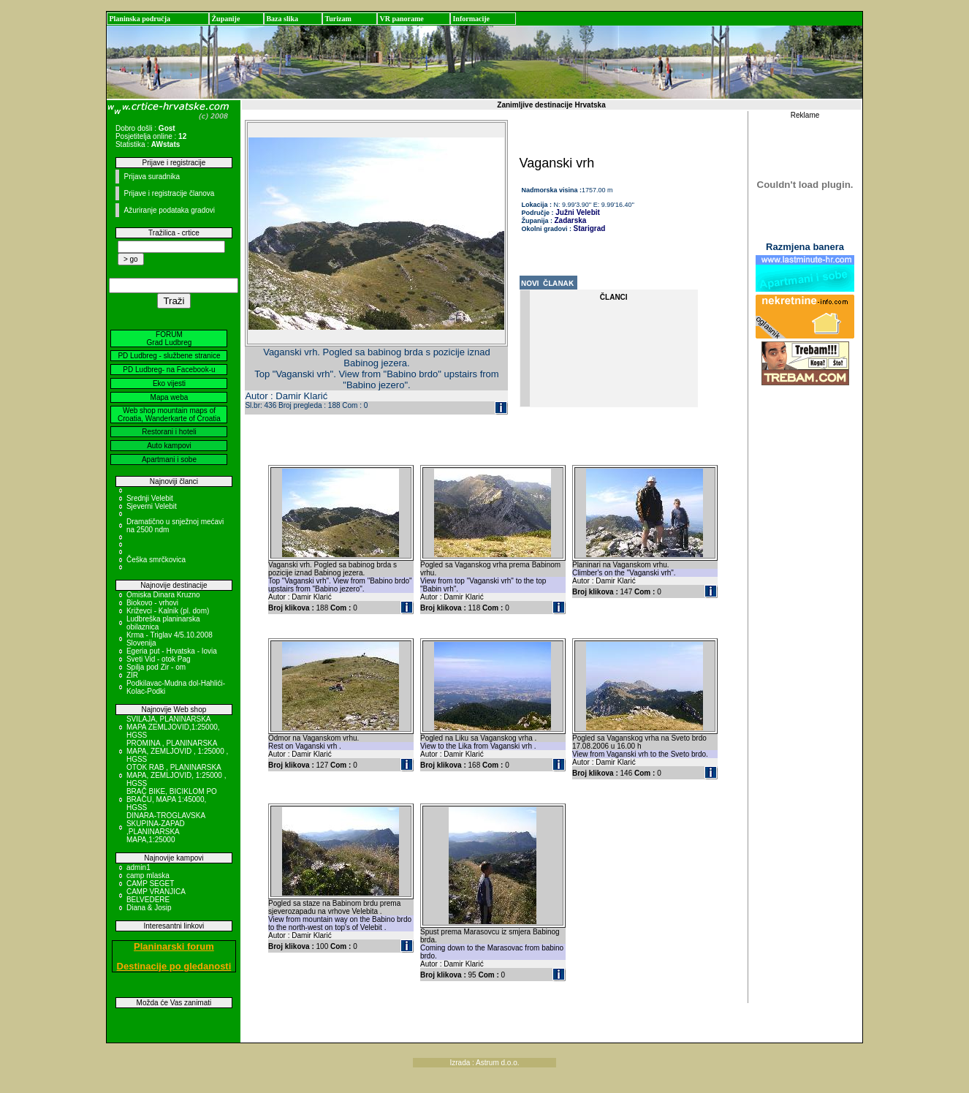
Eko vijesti (169, 383)
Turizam (337, 19)
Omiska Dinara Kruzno (163, 595)
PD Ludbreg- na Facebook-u (169, 370)
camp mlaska (148, 875)
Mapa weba (170, 397)
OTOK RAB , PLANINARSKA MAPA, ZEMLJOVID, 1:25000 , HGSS (176, 775)
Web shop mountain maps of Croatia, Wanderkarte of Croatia (169, 414)
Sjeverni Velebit (151, 506)
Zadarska (571, 220)
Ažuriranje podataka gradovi (169, 210)
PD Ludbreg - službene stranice (169, 356)
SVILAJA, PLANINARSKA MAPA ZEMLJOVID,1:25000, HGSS (173, 727)
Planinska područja (139, 19)
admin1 (138, 867)
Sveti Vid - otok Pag (158, 659)
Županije (225, 19)
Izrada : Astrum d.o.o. (484, 1063)
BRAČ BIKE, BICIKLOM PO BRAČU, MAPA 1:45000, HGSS (171, 799)
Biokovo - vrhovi (152, 603)
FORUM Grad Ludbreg (169, 338)
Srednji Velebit (149, 498)
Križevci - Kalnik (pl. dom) (167, 611)
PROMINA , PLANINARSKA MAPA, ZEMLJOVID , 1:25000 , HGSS (177, 751)
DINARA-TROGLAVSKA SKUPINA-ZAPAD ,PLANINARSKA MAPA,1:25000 (165, 828)
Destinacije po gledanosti (174, 966)
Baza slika (282, 19)
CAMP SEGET (150, 884)
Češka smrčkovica (156, 560)
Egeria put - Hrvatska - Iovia (171, 651)
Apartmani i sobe (169, 459)
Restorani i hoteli (169, 432)
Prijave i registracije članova (168, 193)
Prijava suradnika (151, 177)
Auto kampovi (169, 446)
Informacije (471, 19)
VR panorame (401, 19)
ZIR (132, 675)
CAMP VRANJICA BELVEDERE (155, 896)
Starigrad (590, 228)
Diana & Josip (149, 908)
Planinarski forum (174, 946)
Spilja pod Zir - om (156, 667)
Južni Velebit (577, 212)
